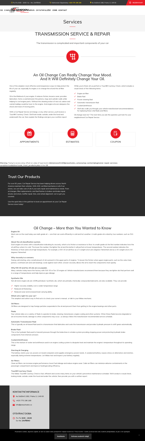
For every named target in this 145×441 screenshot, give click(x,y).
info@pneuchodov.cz (24, 405)
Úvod (35, 10)
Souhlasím (61, 436)
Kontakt (98, 10)
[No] (139, 435)
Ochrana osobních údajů (80, 436)
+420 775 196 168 (75, 3)
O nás (42, 10)
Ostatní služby (78, 10)
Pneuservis (51, 10)
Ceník (89, 10)
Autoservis (64, 10)
